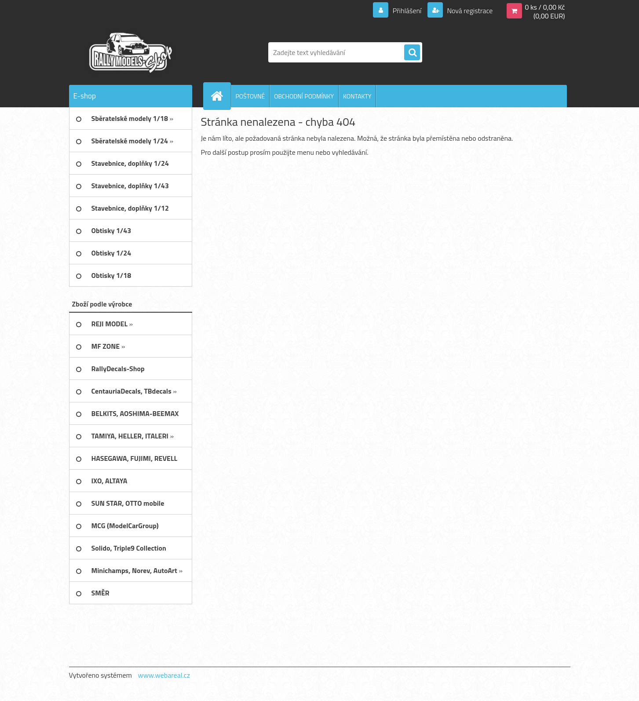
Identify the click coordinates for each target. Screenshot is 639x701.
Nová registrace (469, 10)
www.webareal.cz (164, 675)
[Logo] (129, 52)
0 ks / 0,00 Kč (545, 7)
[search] (412, 52)
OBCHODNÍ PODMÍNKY (304, 96)
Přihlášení (407, 10)
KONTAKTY (357, 96)
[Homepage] (221, 96)
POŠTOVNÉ (250, 96)
